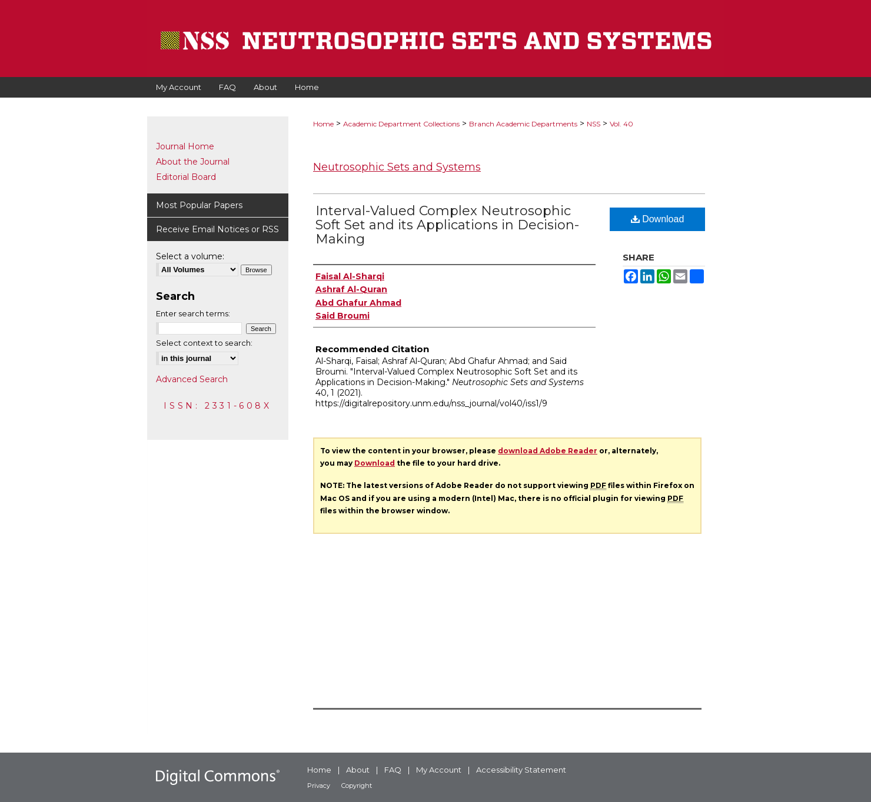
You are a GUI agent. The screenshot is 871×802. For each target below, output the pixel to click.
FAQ (392, 769)
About (358, 769)
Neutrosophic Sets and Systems (397, 167)
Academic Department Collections (401, 123)
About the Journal (193, 161)
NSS (593, 123)
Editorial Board (186, 177)
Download (657, 219)
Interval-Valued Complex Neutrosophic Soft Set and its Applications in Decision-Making (447, 225)
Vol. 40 (621, 123)
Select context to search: (204, 342)
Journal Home (185, 146)
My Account (438, 769)
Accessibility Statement (521, 769)
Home (323, 123)
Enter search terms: (193, 313)
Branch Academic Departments (523, 123)
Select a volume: (190, 256)
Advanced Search (192, 379)
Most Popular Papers (199, 205)
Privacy (318, 785)
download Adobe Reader (547, 450)
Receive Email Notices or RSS (217, 229)
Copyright (356, 785)
